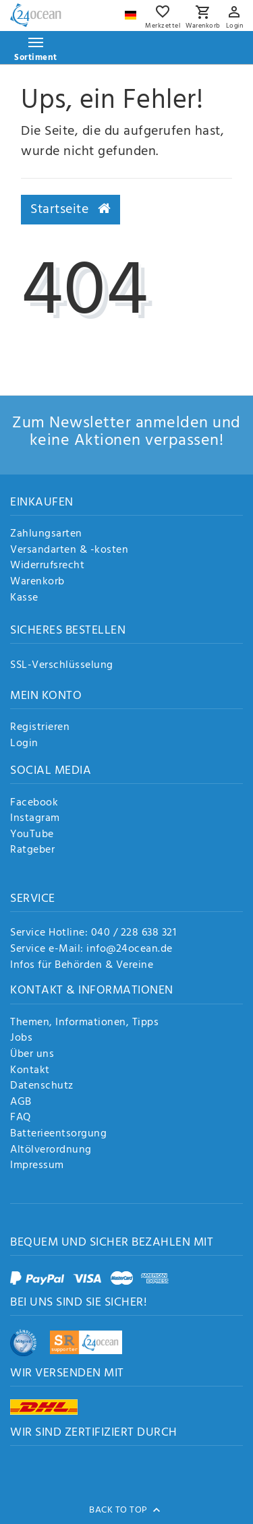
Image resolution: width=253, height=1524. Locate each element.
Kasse (24, 598)
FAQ (20, 1118)
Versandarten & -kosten (69, 551)
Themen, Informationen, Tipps (84, 1023)
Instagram (35, 819)
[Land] (132, 12)
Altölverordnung (51, 1151)
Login (24, 744)
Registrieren (39, 728)
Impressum (37, 1166)
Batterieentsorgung (58, 1134)
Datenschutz (42, 1086)
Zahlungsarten (46, 534)
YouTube (32, 835)
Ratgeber (32, 851)
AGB (21, 1103)
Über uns (32, 1055)
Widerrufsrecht (47, 566)
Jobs (21, 1039)
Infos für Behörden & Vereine (81, 965)
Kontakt (30, 1071)
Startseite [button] (70, 209)
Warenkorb (37, 582)
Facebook (34, 803)
